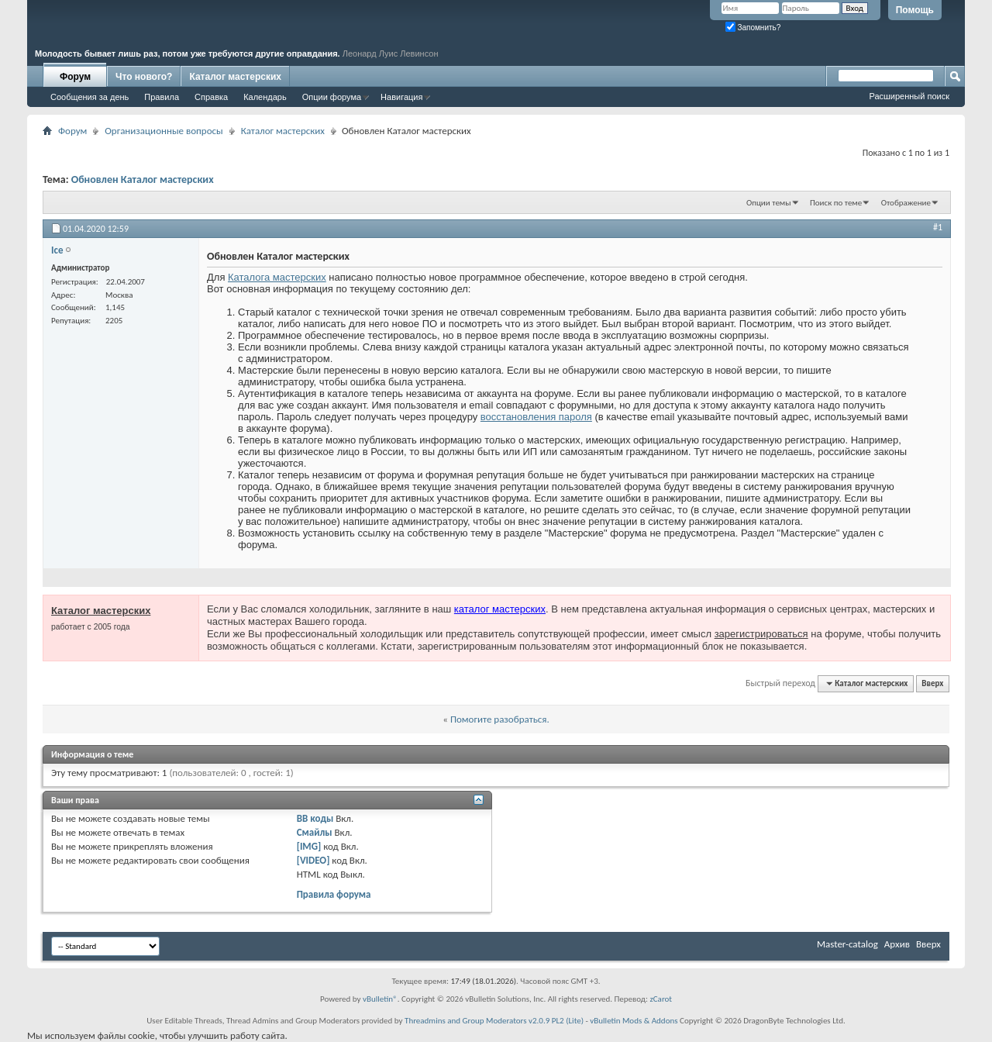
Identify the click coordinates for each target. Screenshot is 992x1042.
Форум (75, 76)
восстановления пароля (536, 417)
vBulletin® (380, 999)
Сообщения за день (89, 97)
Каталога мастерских (277, 277)
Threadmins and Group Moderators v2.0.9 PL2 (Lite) (494, 1021)
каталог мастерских (500, 609)
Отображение (906, 203)
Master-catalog (847, 944)
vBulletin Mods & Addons (633, 1021)
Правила (161, 97)
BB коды (315, 818)
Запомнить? (753, 27)
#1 (937, 227)
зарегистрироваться (761, 634)
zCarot (660, 999)
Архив (897, 944)
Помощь (915, 10)
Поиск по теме (836, 203)
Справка (211, 97)
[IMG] (309, 846)
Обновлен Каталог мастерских (142, 179)
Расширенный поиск (909, 96)
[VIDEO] (313, 860)
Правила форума (334, 894)
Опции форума (331, 97)
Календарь (265, 97)
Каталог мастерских (235, 76)
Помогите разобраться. (499, 719)
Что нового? (143, 76)
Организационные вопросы (163, 130)
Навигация (401, 97)
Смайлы (314, 832)
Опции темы (768, 203)
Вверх (932, 683)
